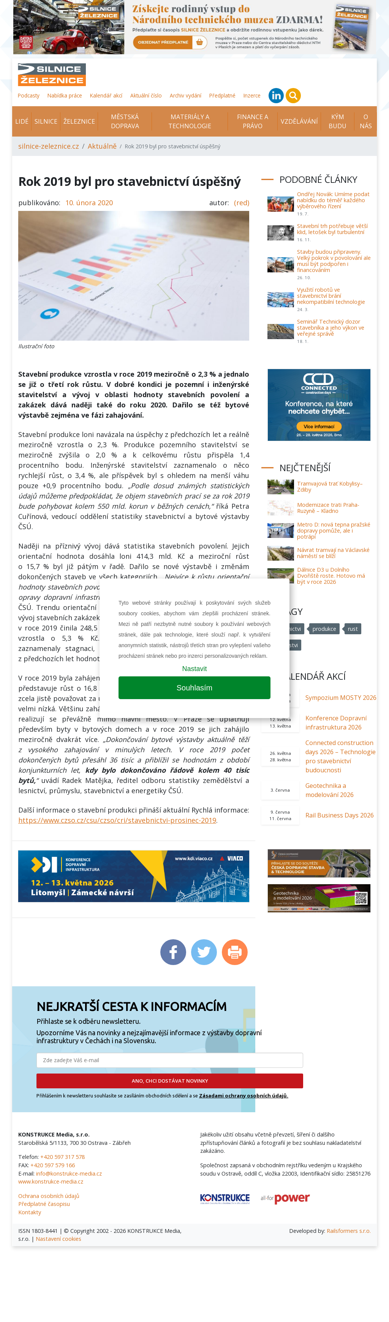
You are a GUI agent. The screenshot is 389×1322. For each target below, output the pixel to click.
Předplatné (222, 95)
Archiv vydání (185, 95)
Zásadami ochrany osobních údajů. (243, 1095)
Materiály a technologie (189, 121)
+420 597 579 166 (52, 1165)
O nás (366, 121)
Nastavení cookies (58, 1238)
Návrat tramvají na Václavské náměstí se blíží (333, 553)
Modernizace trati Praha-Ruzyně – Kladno (328, 507)
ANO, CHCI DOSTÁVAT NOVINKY (170, 1080)
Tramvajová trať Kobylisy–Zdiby (330, 486)
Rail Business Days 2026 (339, 815)
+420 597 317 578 (62, 1156)
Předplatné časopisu (44, 1203)
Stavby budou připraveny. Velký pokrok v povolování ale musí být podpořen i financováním (334, 261)
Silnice (46, 121)
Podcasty (29, 95)
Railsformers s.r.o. (349, 1230)
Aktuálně (102, 146)
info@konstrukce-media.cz (69, 1173)
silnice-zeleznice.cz (48, 146)
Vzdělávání (299, 121)
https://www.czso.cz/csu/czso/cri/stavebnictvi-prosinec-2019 (117, 820)
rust (353, 628)
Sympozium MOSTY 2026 (340, 697)
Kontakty (29, 1212)
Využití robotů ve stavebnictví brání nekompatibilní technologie (331, 295)
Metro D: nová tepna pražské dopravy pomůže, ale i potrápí (333, 530)
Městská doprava (125, 121)
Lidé (21, 121)
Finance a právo (252, 121)
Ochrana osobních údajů (48, 1195)
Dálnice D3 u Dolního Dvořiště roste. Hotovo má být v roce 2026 (331, 575)
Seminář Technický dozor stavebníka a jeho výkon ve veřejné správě (330, 327)
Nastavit (194, 669)
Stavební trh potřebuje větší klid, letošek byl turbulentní (332, 229)
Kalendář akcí (106, 95)
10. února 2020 (89, 202)
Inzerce (252, 95)
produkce (324, 628)
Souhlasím (195, 688)
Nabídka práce (64, 95)
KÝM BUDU (337, 121)
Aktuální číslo (146, 95)
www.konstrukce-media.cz (50, 1181)
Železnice (79, 121)
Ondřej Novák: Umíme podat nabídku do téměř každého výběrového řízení (333, 200)
